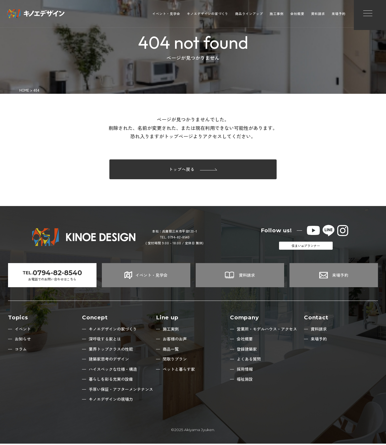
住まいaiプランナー (306, 247)
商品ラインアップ (249, 14)
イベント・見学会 (166, 14)
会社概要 (297, 14)
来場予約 (339, 14)
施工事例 (277, 14)
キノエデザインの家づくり (208, 14)
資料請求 (318, 14)
